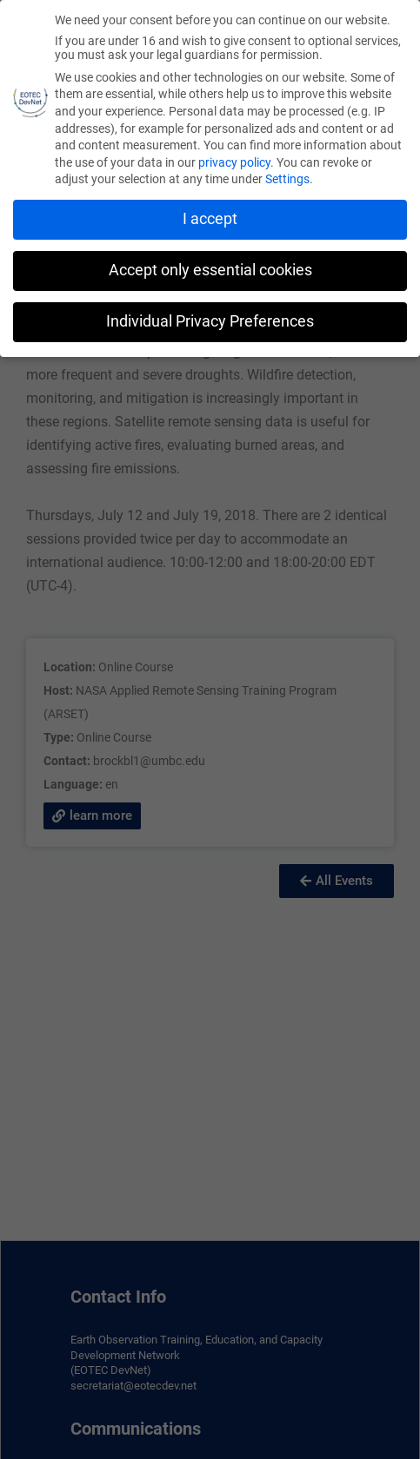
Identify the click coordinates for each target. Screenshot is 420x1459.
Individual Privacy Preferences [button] (210, 321)
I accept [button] (210, 219)
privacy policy (234, 162)
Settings (287, 179)
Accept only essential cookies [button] (210, 270)
